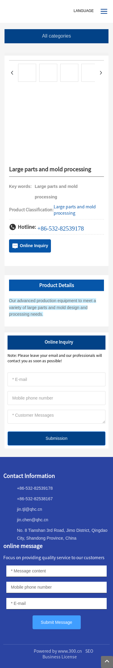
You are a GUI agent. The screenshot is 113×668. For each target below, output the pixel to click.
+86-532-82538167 (35, 498)
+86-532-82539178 (60, 228)
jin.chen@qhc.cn (32, 519)
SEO (89, 651)
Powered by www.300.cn (58, 651)
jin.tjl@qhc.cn (29, 509)
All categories (56, 35)
